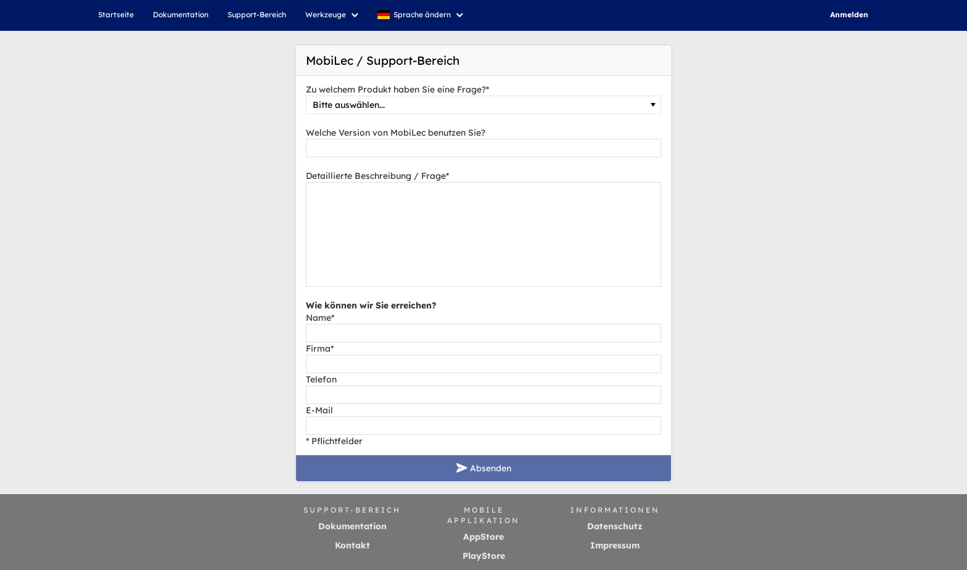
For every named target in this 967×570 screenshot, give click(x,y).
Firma (320, 348)
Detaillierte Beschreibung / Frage (377, 175)
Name (320, 317)
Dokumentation (352, 526)
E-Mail (319, 410)
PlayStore (484, 555)
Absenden (483, 468)
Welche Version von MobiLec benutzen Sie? (395, 132)
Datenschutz (615, 526)
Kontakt (352, 545)
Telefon (321, 379)
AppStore (483, 536)
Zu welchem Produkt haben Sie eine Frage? (397, 89)
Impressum (615, 545)
